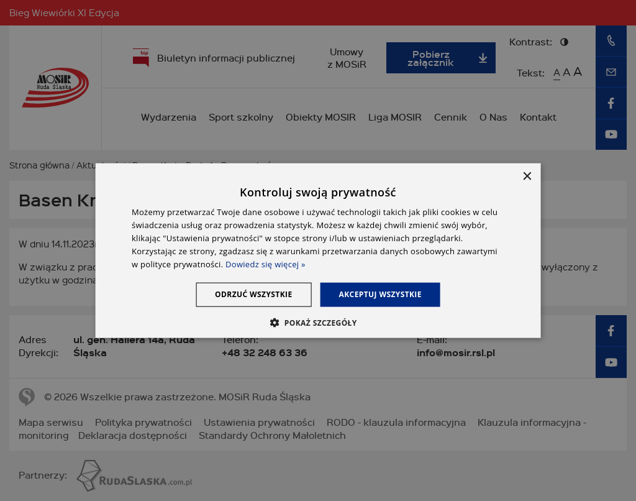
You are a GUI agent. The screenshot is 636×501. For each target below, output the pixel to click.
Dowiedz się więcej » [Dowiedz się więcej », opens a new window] (265, 263)
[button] (318, 322)
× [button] (526, 177)
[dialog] (318, 250)
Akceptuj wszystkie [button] (380, 294)
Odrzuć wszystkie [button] (253, 294)
